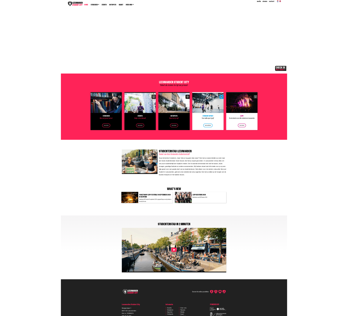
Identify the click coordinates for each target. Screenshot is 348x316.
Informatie (169, 305)
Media (182, 313)
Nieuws (182, 311)
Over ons (183, 309)
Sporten (170, 313)
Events (169, 309)
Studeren (170, 311)
